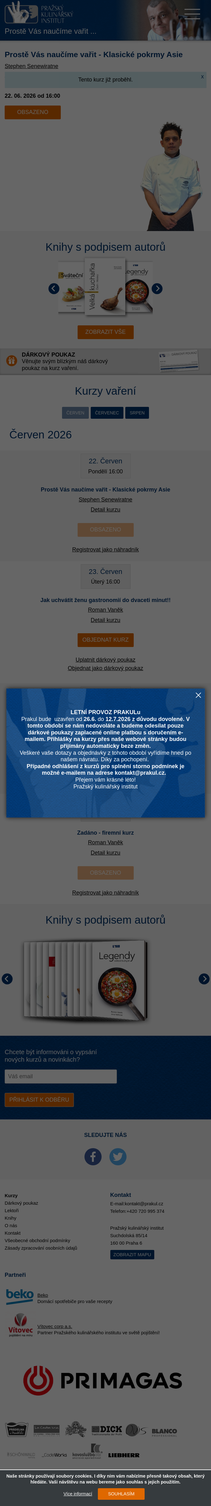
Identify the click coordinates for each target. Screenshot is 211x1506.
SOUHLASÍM (118, 1493)
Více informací (74, 1493)
